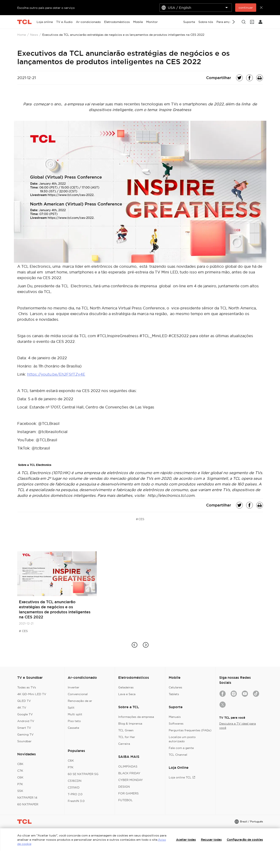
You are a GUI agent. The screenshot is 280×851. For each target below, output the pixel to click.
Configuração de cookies (245, 840)
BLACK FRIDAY (129, 773)
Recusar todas (211, 840)
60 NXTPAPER (27, 804)
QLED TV (24, 701)
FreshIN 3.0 (76, 801)
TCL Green (126, 730)
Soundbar (24, 741)
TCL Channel (178, 755)
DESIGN (124, 787)
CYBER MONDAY (130, 780)
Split (71, 707)
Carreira (124, 744)
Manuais (175, 717)
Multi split (75, 714)
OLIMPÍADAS (127, 766)
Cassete (73, 728)
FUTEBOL (125, 800)
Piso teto (74, 721)
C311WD (74, 787)
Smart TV (24, 728)
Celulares (175, 687)
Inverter (73, 687)
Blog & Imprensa (130, 723)
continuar (246, 7)
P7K (20, 784)
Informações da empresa (136, 717)
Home (21, 35)
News (34, 35)
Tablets (174, 694)
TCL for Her (126, 737)
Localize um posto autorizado (182, 739)
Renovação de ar (80, 701)
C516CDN (74, 781)
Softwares (176, 723)
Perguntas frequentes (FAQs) (190, 730)
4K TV (21, 707)
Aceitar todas (186, 840)
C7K (20, 771)
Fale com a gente (181, 748)
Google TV (25, 714)
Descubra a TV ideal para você (237, 726)
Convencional (78, 694)
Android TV (25, 721)
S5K (20, 791)
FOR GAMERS (128, 793)
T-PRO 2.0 (75, 794)
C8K (20, 764)
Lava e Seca (126, 694)
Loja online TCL (182, 777)
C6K (20, 777)
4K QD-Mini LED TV (31, 694)
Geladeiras (126, 687)
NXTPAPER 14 (27, 797)
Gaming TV (25, 734)
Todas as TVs (26, 687)
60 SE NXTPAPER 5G (83, 774)
